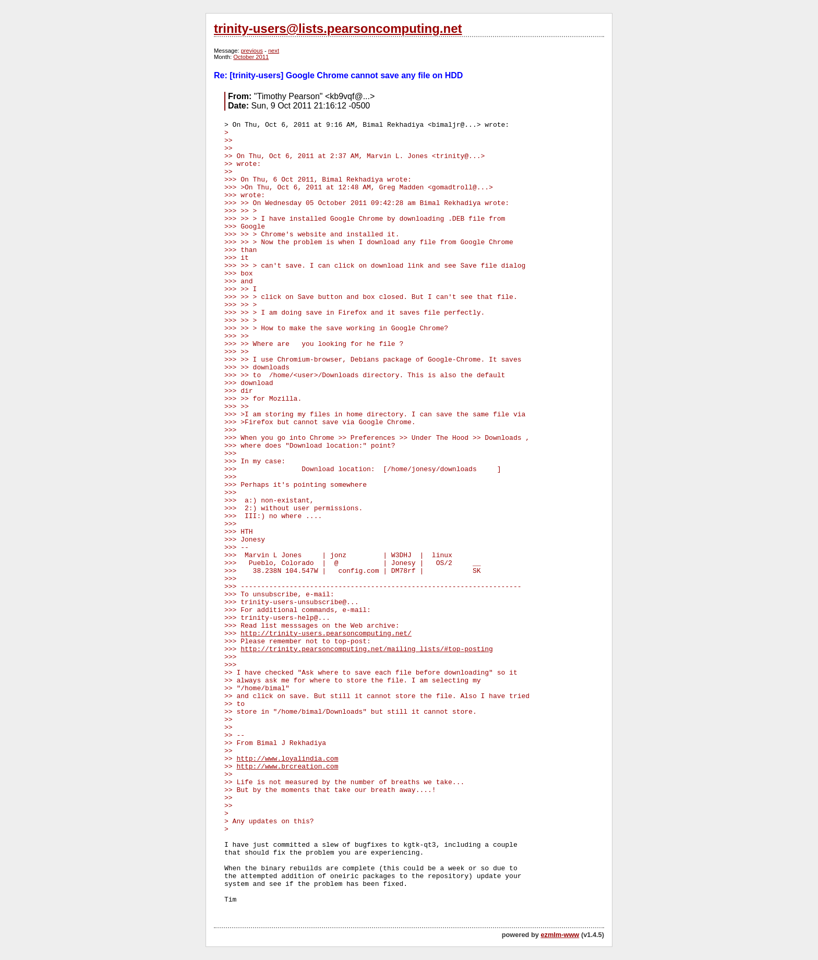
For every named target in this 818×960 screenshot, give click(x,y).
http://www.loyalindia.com (287, 759)
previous (252, 50)
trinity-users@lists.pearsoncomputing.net (338, 28)
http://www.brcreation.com (287, 767)
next (273, 50)
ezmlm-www (559, 935)
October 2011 (251, 57)
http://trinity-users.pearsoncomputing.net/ (326, 634)
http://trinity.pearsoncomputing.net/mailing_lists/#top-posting (366, 649)
